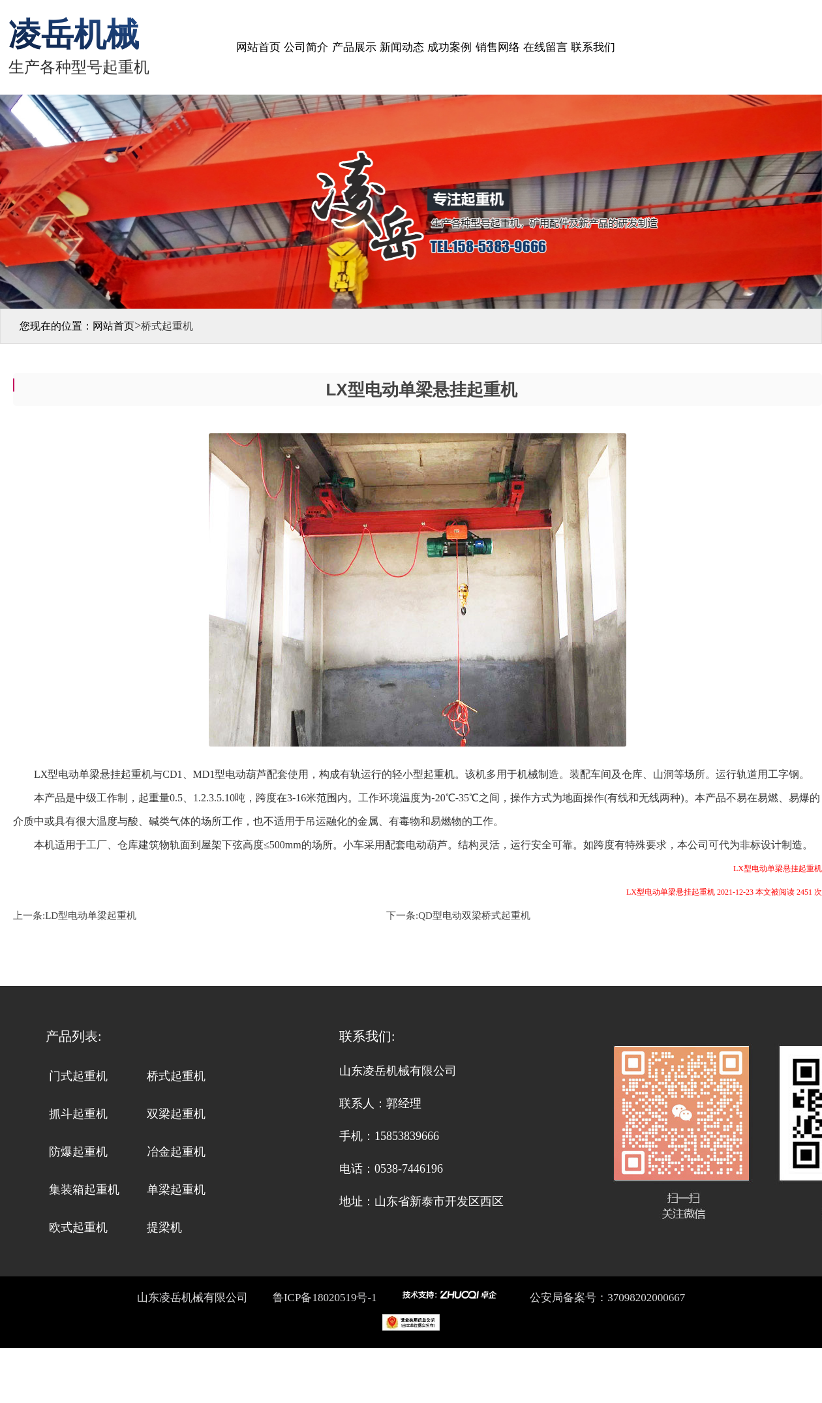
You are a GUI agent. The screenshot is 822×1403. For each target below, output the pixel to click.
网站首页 (258, 47)
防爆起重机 (78, 1151)
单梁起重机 (176, 1189)
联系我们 (593, 47)
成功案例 (449, 47)
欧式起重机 (78, 1227)
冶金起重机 (176, 1151)
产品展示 (354, 47)
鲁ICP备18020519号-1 (323, 1297)
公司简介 (306, 47)
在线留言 (545, 47)
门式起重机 (78, 1076)
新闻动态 (402, 47)
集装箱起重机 (84, 1189)
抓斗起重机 (78, 1113)
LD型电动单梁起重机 (90, 915)
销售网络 (498, 47)
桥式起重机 (176, 1076)
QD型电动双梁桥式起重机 (474, 915)
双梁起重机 (176, 1113)
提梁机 (164, 1227)
